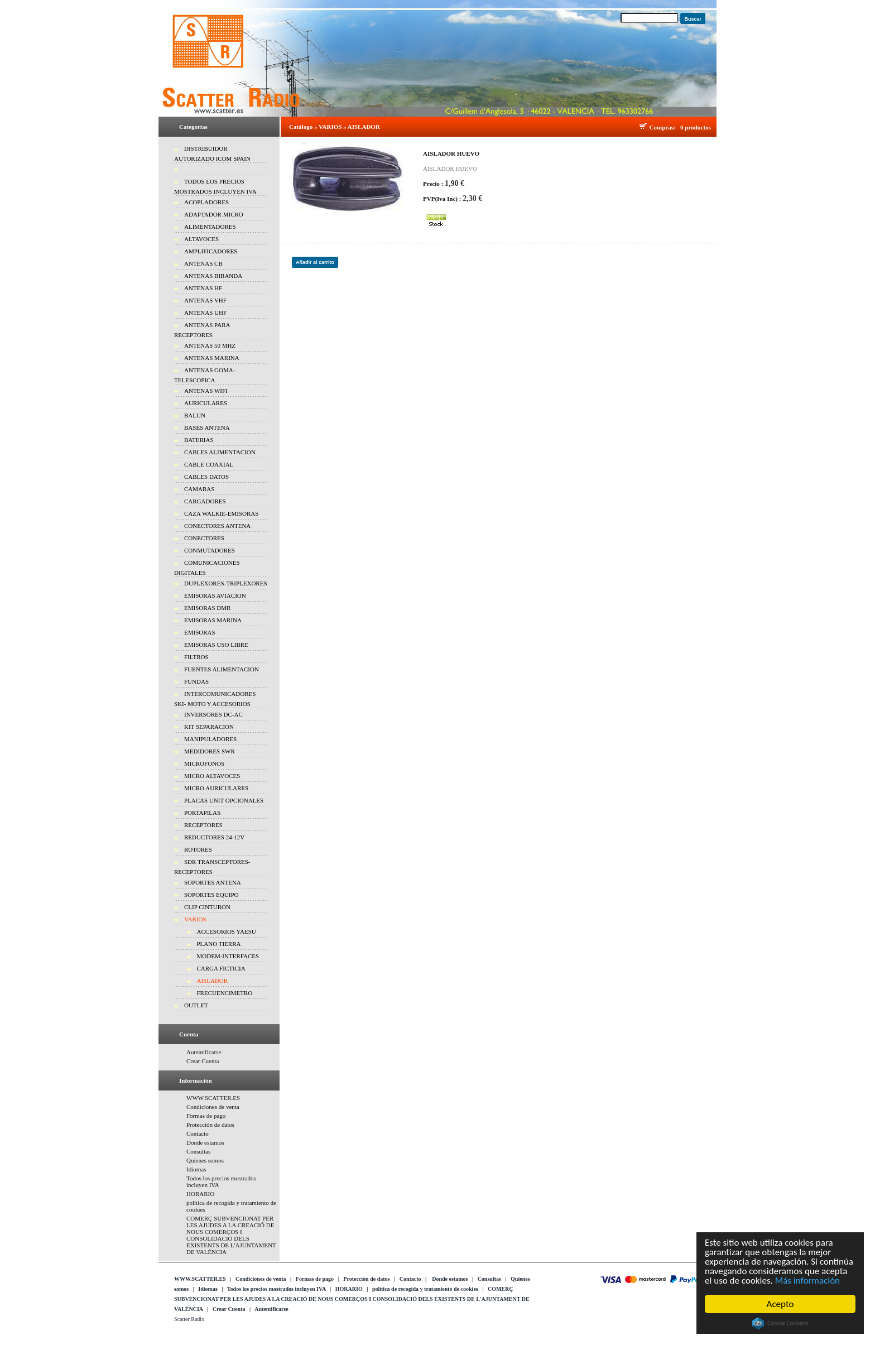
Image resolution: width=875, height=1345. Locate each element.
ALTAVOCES (201, 239)
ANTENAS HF (203, 288)
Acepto (780, 1304)
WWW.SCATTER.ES (213, 1097)
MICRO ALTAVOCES (212, 775)
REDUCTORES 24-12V (214, 837)
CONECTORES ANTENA (217, 525)
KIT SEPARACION (209, 726)
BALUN (194, 415)
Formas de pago (205, 1115)
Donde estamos (205, 1142)
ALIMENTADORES (210, 226)
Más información (807, 1280)
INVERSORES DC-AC (213, 714)
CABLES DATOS (206, 476)
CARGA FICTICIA (221, 968)
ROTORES (198, 849)
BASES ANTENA (207, 427)
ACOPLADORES (206, 202)
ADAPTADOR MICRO (213, 214)
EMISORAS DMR (207, 607)
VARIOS (195, 919)
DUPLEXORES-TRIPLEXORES (225, 583)
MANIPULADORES (210, 739)
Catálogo (300, 126)
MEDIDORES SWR (209, 751)
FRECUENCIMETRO (225, 992)
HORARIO (200, 1193)
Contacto (197, 1133)
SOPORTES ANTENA (212, 882)
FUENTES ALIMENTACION (221, 669)
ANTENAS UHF (205, 312)
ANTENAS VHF (205, 300)
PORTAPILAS (202, 812)
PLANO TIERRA (219, 943)
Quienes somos (205, 1160)
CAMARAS (199, 489)
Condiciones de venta (212, 1106)
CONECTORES (204, 538)
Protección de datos (210, 1124)
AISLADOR (212, 980)
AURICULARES (205, 403)
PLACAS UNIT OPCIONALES (223, 800)
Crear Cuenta (202, 1061)
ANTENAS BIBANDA (213, 275)
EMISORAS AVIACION (215, 595)
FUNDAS (196, 681)
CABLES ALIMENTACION (220, 452)
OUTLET (196, 1005)
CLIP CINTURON (207, 907)
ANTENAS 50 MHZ (209, 345)
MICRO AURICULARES (216, 788)
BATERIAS (199, 439)
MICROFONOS (204, 763)
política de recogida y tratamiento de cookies (425, 1289)
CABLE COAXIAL (208, 464)
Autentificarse (203, 1052)
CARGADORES (205, 501)
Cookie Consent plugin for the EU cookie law (780, 1323)
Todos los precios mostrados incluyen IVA (276, 1289)
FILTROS (196, 657)
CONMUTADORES (209, 550)
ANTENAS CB (203, 263)
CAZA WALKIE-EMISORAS (221, 513)
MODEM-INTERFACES (228, 956)
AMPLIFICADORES (210, 251)
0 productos (695, 127)
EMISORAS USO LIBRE (216, 644)
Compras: (664, 127)
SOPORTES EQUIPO (211, 894)
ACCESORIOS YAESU (226, 931)
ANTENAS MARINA (211, 357)
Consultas (198, 1151)
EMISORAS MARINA (213, 620)
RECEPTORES (203, 825)
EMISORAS (199, 632)
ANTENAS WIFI (206, 390)
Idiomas (196, 1169)
